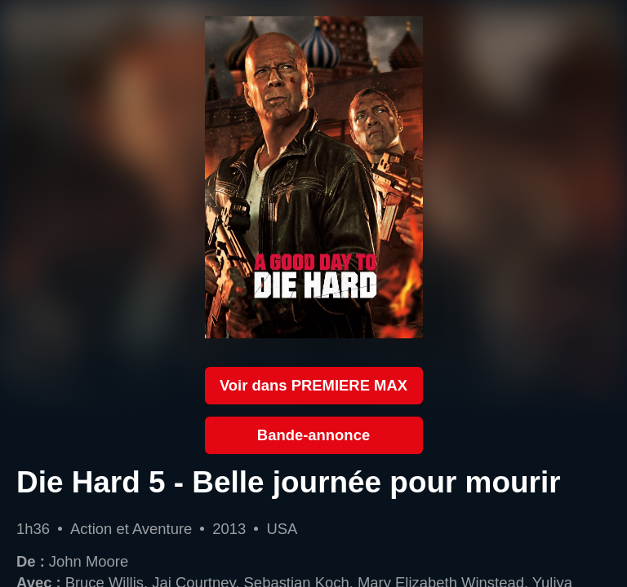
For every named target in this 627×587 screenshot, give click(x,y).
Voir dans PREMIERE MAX (313, 385)
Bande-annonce (313, 435)
